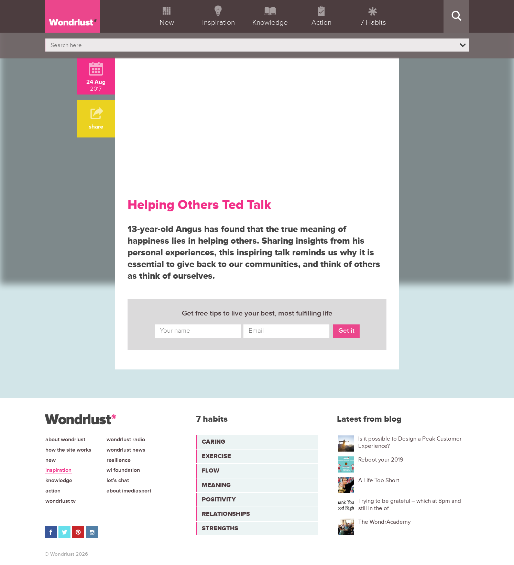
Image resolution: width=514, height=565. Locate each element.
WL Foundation (123, 470)
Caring (213, 441)
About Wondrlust (65, 439)
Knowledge (58, 480)
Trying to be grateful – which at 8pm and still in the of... (409, 504)
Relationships (226, 514)
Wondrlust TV (60, 501)
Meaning (216, 485)
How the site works (68, 449)
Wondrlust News (126, 449)
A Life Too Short (378, 480)
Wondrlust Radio (126, 439)
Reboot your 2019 (380, 459)
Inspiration (58, 470)
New (50, 460)
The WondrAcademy (384, 522)
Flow (210, 470)
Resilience (119, 460)
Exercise (216, 456)
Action (53, 490)
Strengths (220, 528)
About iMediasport (129, 490)
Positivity (219, 499)
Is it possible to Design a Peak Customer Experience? (410, 442)
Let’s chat (118, 480)
